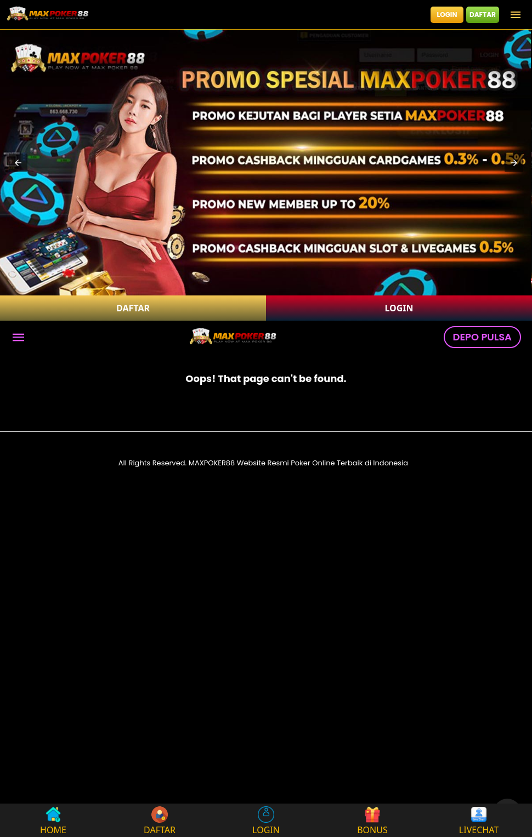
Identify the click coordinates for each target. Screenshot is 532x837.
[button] (18, 162)
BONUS (372, 820)
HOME (53, 820)
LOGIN (447, 14)
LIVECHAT (479, 820)
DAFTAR (482, 14)
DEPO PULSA (482, 337)
